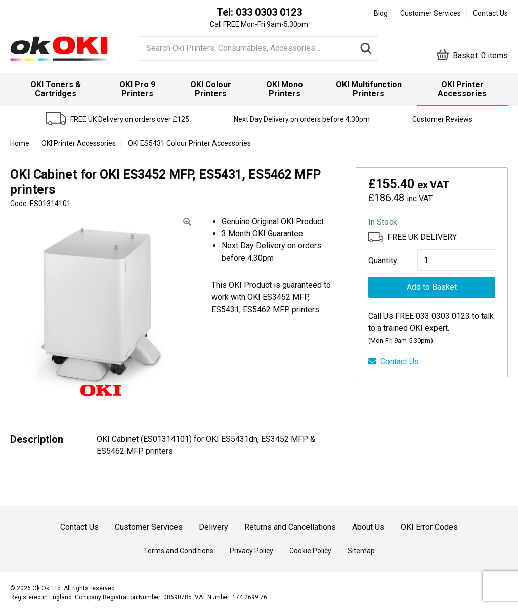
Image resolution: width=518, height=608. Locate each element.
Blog (381, 13)
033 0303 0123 (269, 12)
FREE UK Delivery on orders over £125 (129, 119)
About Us (368, 527)
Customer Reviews (442, 119)
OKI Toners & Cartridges (55, 89)
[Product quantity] (456, 260)
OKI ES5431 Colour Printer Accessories (189, 143)
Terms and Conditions (178, 551)
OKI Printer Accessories (462, 89)
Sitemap (361, 551)
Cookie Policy (310, 551)
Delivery (213, 527)
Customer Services (430, 13)
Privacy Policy (251, 551)
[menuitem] (56, 89)
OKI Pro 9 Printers (137, 89)
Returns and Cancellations (290, 527)
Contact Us (490, 13)
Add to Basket (432, 287)
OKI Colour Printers (210, 89)
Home (19, 143)
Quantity (382, 260)
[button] (187, 222)
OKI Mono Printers (284, 89)
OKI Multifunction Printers (369, 89)
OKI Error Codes (429, 527)
